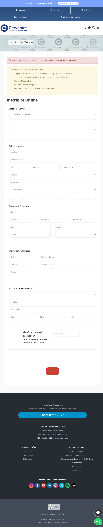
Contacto (76, 471)
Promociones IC (77, 463)
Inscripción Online (76, 452)
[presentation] (52, 360)
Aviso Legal (44, 515)
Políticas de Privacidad (57, 515)
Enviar (52, 371)
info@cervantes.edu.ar (70, 17)
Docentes (55, 10)
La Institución (28, 452)
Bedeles (85, 10)
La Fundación (28, 459)
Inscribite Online (52, 415)
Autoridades (28, 456)
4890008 (20, 17)
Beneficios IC (77, 467)
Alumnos (20, 10)
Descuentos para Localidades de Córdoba (77, 459)
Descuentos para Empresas (76, 456)
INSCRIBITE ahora (68, 3)
